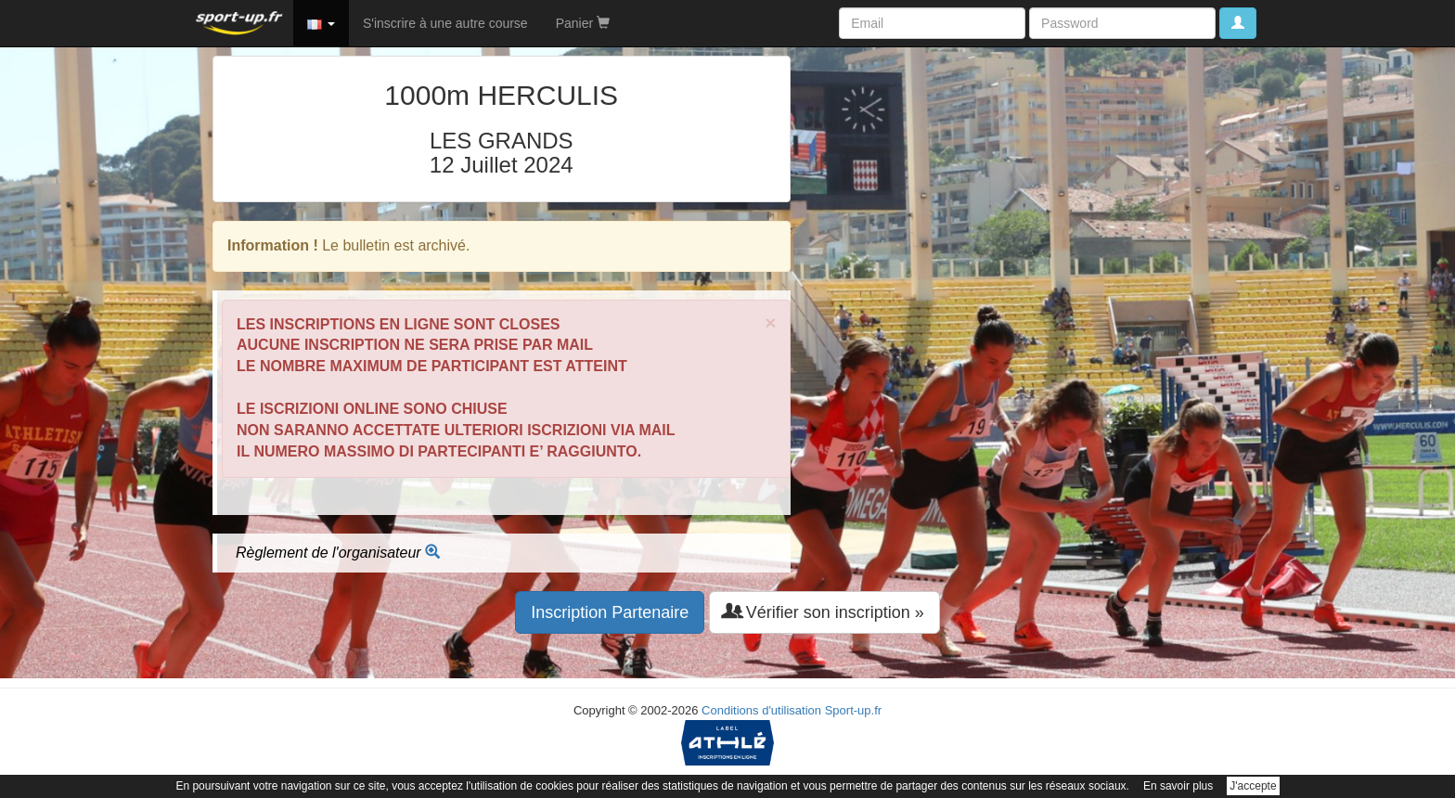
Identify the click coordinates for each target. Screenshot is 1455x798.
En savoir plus (1178, 785)
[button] (321, 23)
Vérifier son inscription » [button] (824, 612)
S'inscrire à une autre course (445, 23)
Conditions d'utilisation (761, 710)
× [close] (770, 322)
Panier (583, 23)
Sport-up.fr (853, 710)
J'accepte (1253, 785)
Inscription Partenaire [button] (610, 612)
